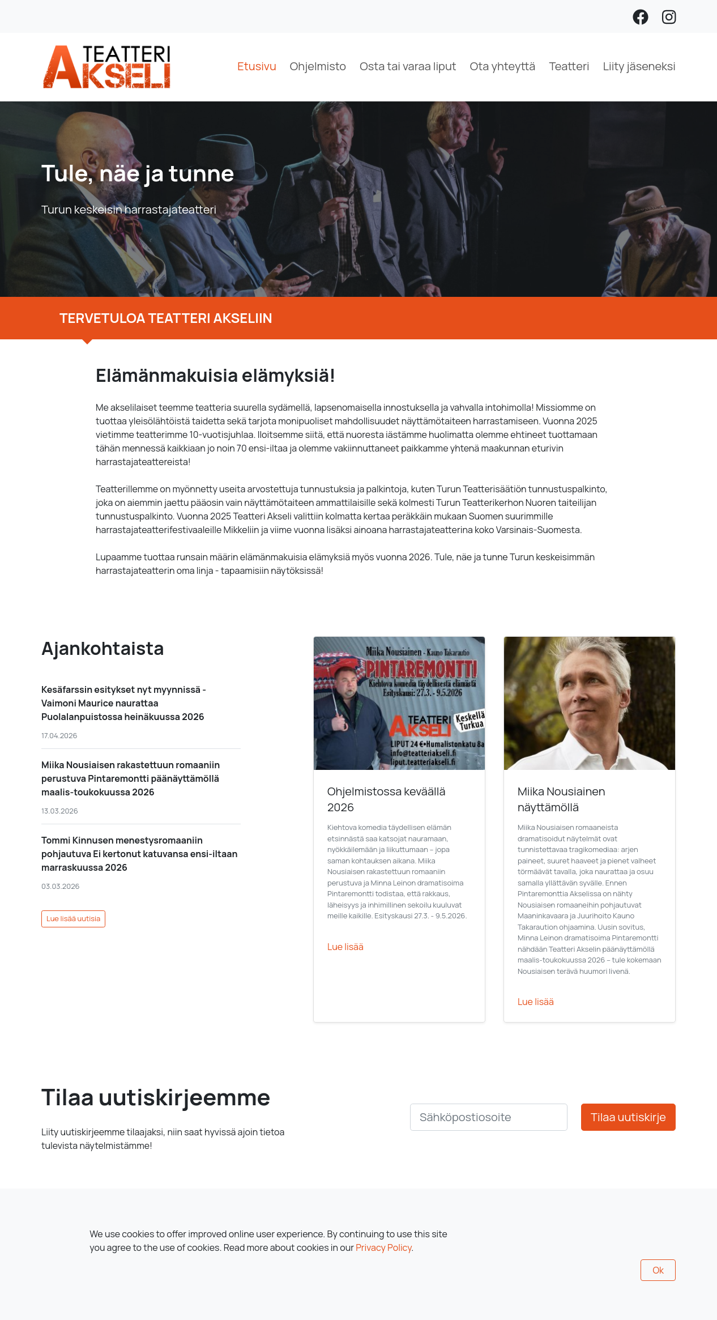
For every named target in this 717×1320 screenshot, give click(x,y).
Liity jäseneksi (639, 66)
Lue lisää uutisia (73, 918)
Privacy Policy (383, 1247)
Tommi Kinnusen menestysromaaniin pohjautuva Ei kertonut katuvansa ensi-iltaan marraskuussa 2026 (139, 854)
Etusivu (256, 66)
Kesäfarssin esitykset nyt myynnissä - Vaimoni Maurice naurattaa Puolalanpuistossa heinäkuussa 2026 (123, 703)
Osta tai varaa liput (408, 66)
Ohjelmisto (318, 66)
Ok (658, 1270)
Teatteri (569, 66)
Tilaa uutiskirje (628, 1117)
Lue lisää (345, 946)
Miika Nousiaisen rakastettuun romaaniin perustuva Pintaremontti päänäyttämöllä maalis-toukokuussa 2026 (130, 778)
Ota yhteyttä (503, 66)
